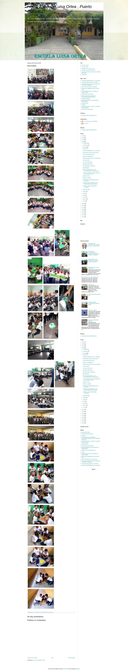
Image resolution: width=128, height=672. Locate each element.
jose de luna (85, 123)
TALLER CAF (91, 284)
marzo (84, 197)
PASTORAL (85, 148)
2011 (83, 214)
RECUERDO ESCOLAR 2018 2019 (90, 152)
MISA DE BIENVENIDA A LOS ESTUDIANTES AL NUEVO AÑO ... (91, 170)
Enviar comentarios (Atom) (39, 660)
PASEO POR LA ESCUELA (88, 94)
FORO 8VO (84, 74)
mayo (84, 193)
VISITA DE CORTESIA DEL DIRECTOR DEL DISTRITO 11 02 (91, 173)
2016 (83, 205)
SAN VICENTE (86, 160)
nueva (83, 452)
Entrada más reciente (32, 657)
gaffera (65, 668)
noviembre (85, 145)
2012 (83, 213)
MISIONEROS (86, 167)
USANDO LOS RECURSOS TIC (89, 70)
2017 (83, 203)
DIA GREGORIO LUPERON (89, 166)
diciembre (85, 143)
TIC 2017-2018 (85, 66)
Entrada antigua (71, 657)
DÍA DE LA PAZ (86, 176)
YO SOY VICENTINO (87, 162)
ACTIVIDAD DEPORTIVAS (89, 154)
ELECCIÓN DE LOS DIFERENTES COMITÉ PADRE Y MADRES (93, 260)
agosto (84, 191)
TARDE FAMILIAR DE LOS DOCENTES (91, 158)
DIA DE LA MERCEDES (88, 156)
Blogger (78, 668)
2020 (83, 137)
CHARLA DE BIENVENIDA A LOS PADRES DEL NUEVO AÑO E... (90, 183)
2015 (83, 207)
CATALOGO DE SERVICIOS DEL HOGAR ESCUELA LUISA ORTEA (94, 245)
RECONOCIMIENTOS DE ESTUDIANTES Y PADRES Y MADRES (91, 85)
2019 (83, 139)
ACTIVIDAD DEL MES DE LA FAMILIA (90, 82)
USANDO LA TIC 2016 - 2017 (88, 68)
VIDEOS (83, 104)
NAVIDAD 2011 (85, 103)
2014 (83, 209)
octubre (85, 147)
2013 (83, 211)
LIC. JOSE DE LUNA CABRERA (90, 121)
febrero (84, 199)
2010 (83, 216)
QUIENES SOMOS (86, 98)
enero (84, 201)
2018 (83, 141)
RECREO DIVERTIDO (88, 164)
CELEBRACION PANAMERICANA (89, 115)
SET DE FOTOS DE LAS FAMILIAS (89, 86)
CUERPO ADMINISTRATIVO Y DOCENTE (91, 80)
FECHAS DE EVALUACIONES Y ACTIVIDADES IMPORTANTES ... (89, 96)
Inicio (52, 657)
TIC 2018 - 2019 (85, 65)
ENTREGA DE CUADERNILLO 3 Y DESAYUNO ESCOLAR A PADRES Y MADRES (93, 253)
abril (84, 195)
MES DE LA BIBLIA (87, 177)
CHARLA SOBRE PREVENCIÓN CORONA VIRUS (93, 303)
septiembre (85, 189)
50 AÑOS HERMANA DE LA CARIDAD (91, 150)
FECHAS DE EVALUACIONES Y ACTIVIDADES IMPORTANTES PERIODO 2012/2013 (91, 438)
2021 (83, 135)
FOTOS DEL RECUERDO (87, 109)
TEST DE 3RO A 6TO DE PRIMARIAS (90, 277)
